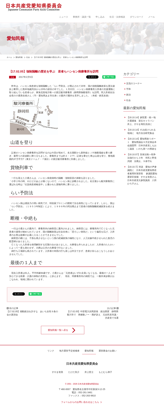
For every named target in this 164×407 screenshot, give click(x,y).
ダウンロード (136, 17)
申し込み (100, 17)
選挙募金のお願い (108, 350)
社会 (12, 77)
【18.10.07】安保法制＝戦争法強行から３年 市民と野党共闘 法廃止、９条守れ (141, 157)
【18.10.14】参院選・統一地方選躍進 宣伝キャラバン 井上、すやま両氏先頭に (141, 120)
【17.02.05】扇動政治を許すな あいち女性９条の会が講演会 (32, 313)
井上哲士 (89, 372)
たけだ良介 (73, 372)
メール (151, 17)
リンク (50, 350)
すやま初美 (57, 372)
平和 (128, 89)
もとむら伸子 (105, 372)
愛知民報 (89, 350)
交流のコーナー (134, 83)
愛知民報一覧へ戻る (64, 330)
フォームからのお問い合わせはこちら (82, 402)
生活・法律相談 (117, 17)
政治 (128, 94)
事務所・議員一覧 (82, 17)
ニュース (63, 17)
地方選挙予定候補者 (69, 350)
